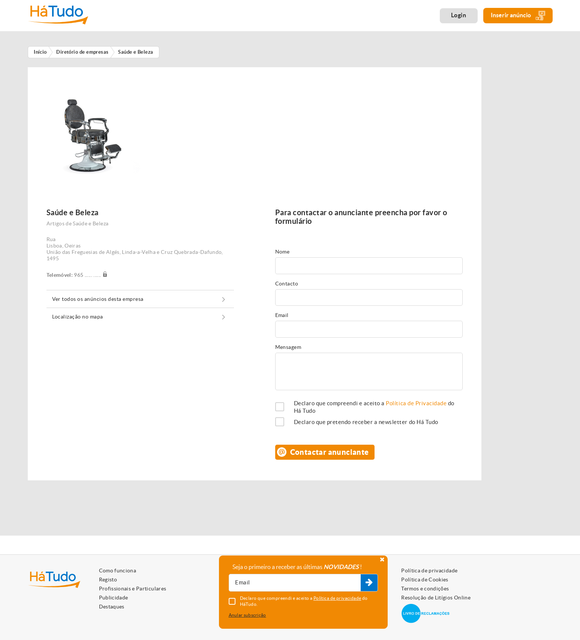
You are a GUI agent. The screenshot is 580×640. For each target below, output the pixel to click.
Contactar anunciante (329, 452)
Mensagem (288, 347)
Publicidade (113, 598)
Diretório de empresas (82, 52)
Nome (282, 252)
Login (458, 15)
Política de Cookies (424, 580)
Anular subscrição (247, 615)
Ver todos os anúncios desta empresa (98, 299)
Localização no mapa (77, 317)
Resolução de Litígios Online (436, 598)
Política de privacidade (429, 571)
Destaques (111, 607)
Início (40, 52)
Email (282, 315)
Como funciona (117, 571)
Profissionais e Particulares (132, 589)
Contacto (286, 284)
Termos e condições (425, 589)
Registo (108, 580)
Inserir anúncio (518, 15)
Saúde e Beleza (135, 52)
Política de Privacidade (416, 403)
